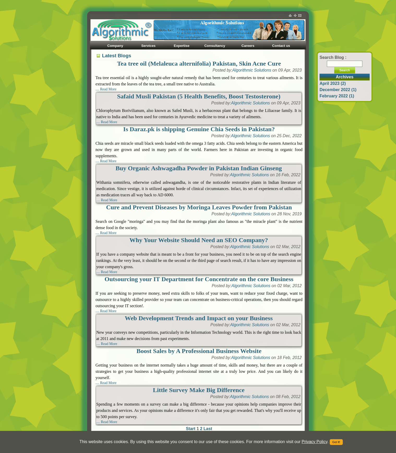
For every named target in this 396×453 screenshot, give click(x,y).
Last (207, 428)
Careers (248, 46)
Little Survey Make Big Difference (198, 390)
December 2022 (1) (338, 89)
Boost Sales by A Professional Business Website (198, 351)
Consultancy (214, 46)
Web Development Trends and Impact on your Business (199, 318)
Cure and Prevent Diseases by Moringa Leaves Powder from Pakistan (199, 207)
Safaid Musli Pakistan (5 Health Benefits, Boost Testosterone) (198, 96)
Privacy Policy (314, 441)
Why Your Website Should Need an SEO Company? (198, 240)
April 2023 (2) (333, 83)
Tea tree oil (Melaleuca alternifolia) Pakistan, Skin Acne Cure (199, 63)
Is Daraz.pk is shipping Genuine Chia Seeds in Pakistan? (199, 129)
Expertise (181, 46)
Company (115, 46)
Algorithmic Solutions (251, 70)
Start (191, 428)
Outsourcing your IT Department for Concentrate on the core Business (199, 279)
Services (148, 46)
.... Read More (105, 89)
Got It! (336, 442)
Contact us (281, 46)
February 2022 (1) (337, 96)
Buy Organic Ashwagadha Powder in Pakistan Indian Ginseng (199, 168)
